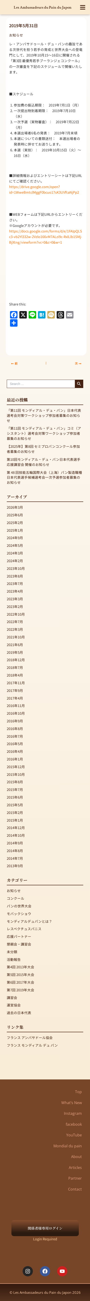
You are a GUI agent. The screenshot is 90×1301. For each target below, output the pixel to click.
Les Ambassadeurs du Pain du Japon (43, 7)
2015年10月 (16, 774)
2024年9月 (15, 537)
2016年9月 (15, 720)
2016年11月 (16, 705)
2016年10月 (16, 713)
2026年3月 (15, 507)
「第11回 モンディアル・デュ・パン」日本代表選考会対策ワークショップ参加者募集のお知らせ (44, 415)
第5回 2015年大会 (20, 974)
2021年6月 (15, 644)
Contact (75, 1189)
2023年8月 (15, 576)
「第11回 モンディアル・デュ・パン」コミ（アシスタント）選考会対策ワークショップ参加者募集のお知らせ (44, 433)
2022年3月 (15, 629)
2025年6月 (15, 514)
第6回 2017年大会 (20, 982)
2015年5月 (15, 804)
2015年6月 (15, 797)
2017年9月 (15, 690)
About (76, 1156)
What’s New (71, 1102)
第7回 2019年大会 (20, 989)
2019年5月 (15, 652)
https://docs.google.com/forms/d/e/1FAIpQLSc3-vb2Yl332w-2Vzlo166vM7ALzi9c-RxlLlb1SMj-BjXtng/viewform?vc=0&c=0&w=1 (45, 237)
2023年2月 (15, 606)
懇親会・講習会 (19, 944)
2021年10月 (16, 636)
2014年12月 (16, 827)
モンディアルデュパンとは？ (29, 921)
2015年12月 (16, 766)
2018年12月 (16, 659)
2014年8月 (15, 850)
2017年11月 (16, 682)
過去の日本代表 (19, 1012)
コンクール (15, 898)
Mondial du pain (67, 1145)
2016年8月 (15, 728)
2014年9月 (15, 842)
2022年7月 (15, 621)
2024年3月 (15, 553)
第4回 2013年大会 (20, 966)
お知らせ (16, 35)
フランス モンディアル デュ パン (32, 1045)
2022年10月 (16, 614)
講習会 (12, 997)
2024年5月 (15, 545)
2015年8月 (15, 781)
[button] (83, 7)
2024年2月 (15, 560)
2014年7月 (15, 858)
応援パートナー (19, 936)
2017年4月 (15, 698)
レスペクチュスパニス (24, 928)
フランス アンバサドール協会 (30, 1037)
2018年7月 (15, 667)
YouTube (74, 1135)
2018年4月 (15, 675)
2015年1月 (15, 820)
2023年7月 (15, 583)
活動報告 (14, 959)
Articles (75, 1167)
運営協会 (14, 1004)
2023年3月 (15, 598)
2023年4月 (15, 591)
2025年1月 (15, 530)
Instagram (73, 1113)
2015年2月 (15, 812)
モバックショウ (19, 913)
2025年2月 (15, 522)
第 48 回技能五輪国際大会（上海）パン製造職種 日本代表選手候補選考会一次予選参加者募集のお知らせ (44, 477)
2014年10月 (16, 835)
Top (78, 1091)
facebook (74, 1124)
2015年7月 (15, 789)
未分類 (12, 951)
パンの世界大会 (19, 905)
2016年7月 (15, 736)
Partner (75, 1178)
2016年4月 (15, 751)
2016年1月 (15, 759)
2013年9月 (15, 865)
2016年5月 (15, 743)
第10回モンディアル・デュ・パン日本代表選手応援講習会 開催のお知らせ (43, 462)
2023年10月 (16, 568)
